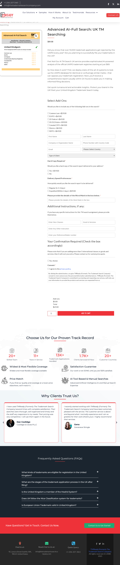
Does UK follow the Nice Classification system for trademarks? (52, 498)
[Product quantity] (52, 313)
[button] (36, 36)
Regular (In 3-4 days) (57, 188)
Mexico (55, 128)
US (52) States (58, 122)
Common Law (57, 113)
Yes (54, 171)
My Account (58, 18)
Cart (67, 18)
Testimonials (78, 12)
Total (55, 304)
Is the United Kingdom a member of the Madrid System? (49, 492)
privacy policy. (65, 269)
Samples (43, 12)
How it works (54, 12)
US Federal (56, 119)
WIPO (55, 131)
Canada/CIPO (58, 125)
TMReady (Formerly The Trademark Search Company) (100, 550)
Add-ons (56, 299)
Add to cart (85, 313)
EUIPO (55, 116)
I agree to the (60, 269)
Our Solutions (29, 12)
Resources (92, 12)
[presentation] (65, 288)
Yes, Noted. (53, 261)
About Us (66, 12)
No (50, 174)
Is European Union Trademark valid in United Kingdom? (49, 505)
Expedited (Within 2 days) (62, 191)
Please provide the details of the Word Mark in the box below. (74, 195)
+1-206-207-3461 (73, 552)
